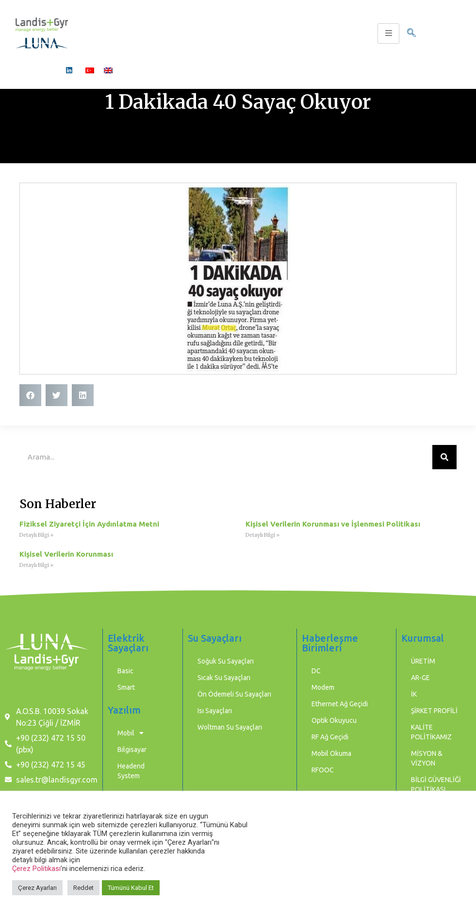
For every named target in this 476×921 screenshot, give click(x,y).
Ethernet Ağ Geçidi (340, 704)
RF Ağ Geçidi (330, 737)
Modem (323, 687)
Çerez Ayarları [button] (37, 887)
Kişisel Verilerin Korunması (66, 554)
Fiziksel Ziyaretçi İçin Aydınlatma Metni (89, 524)
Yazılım (124, 710)
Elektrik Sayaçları (128, 642)
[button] (30, 395)
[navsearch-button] (411, 33)
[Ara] (444, 457)
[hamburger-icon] (388, 33)
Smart (126, 687)
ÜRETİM (423, 661)
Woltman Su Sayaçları (229, 727)
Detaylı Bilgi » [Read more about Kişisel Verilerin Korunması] (36, 565)
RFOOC (323, 770)
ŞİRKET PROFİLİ (434, 711)
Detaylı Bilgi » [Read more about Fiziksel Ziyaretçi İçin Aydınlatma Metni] (36, 535)
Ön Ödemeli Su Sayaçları (234, 694)
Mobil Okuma (331, 753)
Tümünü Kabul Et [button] (131, 887)
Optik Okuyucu (334, 720)
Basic (125, 671)
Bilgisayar (132, 749)
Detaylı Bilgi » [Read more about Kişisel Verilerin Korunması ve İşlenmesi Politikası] (262, 535)
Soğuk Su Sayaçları (225, 661)
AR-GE (420, 678)
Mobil (130, 733)
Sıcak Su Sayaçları (223, 678)
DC (316, 671)
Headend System (131, 771)
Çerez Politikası (36, 868)
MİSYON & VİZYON (427, 758)
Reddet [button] (83, 887)
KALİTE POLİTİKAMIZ (431, 732)
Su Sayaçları (215, 638)
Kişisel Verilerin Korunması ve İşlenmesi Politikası (333, 524)
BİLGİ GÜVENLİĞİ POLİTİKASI (436, 784)
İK (414, 694)
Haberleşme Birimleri (330, 642)
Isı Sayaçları (214, 711)
